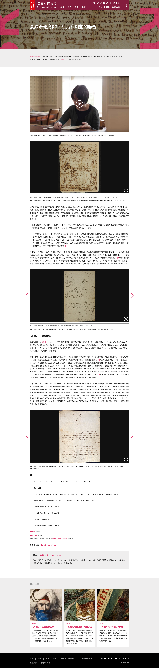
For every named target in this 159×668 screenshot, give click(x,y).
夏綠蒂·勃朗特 (35, 56)
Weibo (98, 3)
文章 (77, 7)
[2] (121, 255)
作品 (70, 7)
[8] (40, 395)
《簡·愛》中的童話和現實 (43, 627)
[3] (118, 258)
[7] (99, 374)
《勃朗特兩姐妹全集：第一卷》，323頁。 (47, 519)
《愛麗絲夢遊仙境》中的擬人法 (79, 627)
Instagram (101, 3)
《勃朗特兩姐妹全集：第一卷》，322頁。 (47, 525)
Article (34, 623)
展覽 (84, 7)
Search (125, 5)
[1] (66, 246)
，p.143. (38, 488)
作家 (101, 7)
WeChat (94, 3)
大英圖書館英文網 (85, 658)
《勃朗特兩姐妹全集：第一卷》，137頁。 (47, 507)
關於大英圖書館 (113, 7)
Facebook (104, 3)
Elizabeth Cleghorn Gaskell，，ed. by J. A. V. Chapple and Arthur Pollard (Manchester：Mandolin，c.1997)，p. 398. (79, 494)
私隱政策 (33, 663)
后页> (132, 295)
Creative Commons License (59, 538)
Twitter (107, 3)
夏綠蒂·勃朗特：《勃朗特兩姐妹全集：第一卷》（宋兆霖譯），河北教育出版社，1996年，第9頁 (64, 500)
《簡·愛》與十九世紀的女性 (111, 627)
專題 (62, 7)
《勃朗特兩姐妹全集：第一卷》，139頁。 (47, 513)
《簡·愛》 (62, 59)
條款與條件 (45, 663)
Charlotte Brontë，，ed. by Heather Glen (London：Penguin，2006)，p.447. (63, 482)
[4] (48, 348)
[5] (120, 357)
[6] (99, 360)
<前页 (26, 295)
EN (119, 3)
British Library (32, 5)
